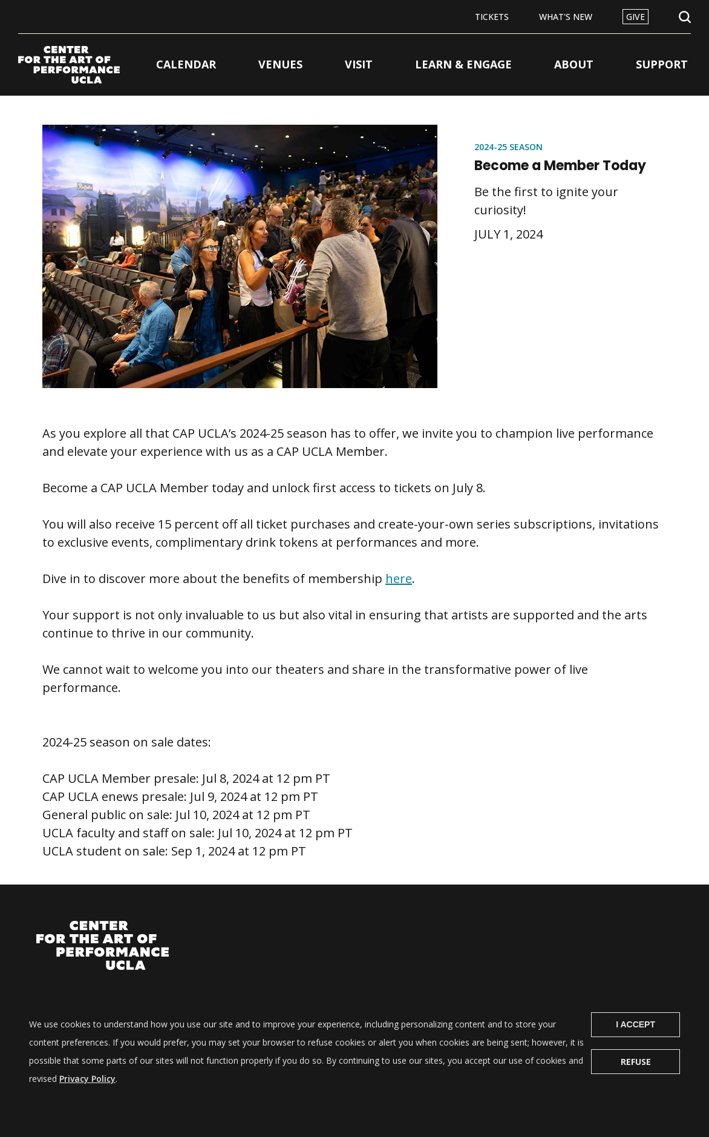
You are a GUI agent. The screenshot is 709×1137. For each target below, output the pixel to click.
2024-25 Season (508, 147)
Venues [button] (280, 64)
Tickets (492, 16)
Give (635, 16)
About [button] (573, 64)
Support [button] (662, 64)
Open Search (685, 17)
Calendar (186, 64)
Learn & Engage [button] (463, 64)
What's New (565, 16)
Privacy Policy (87, 1093)
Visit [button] (359, 64)
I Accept (635, 1039)
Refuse (636, 1077)
